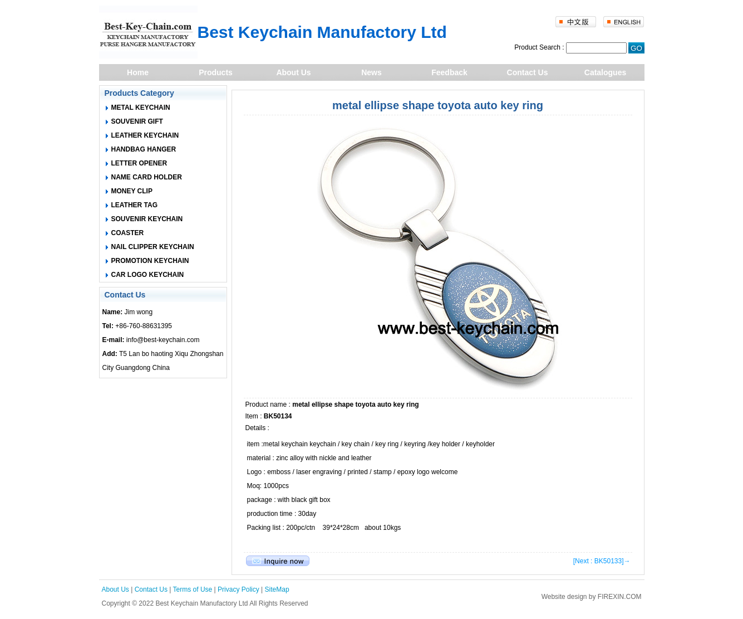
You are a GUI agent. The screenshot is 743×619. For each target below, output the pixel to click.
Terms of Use (193, 589)
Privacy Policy (238, 589)
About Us (293, 72)
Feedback (449, 72)
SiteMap (277, 589)
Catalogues (605, 72)
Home (138, 72)
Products (216, 72)
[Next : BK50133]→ (602, 561)
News (371, 72)
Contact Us (527, 72)
